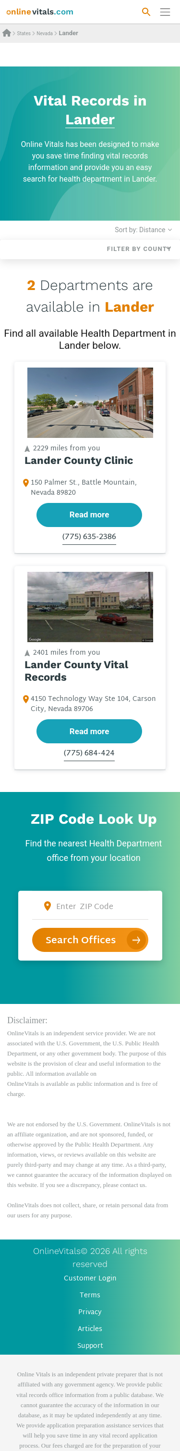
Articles (90, 1329)
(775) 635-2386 (89, 537)
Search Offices (81, 941)
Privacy (90, 1312)
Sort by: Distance (140, 230)
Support (90, 1346)
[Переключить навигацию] (165, 11)
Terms (90, 1296)
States (23, 33)
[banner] (40, 12)
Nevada (44, 33)
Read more (89, 514)
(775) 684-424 (89, 754)
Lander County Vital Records (76, 670)
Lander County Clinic (78, 460)
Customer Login (90, 1279)
